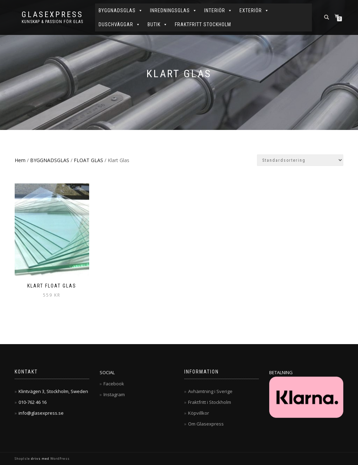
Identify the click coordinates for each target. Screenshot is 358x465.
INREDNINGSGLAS (173, 10)
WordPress (59, 458)
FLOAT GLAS (88, 160)
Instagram (114, 394)
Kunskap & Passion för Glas (52, 21)
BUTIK (158, 24)
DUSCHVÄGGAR (120, 24)
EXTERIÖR (254, 10)
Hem (20, 160)
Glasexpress (52, 14)
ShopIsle (23, 458)
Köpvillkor (198, 413)
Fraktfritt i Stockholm (209, 402)
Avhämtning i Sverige (210, 391)
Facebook (113, 383)
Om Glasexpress (206, 424)
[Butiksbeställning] (300, 160)
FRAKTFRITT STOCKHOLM (203, 24)
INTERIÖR (218, 10)
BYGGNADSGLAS (121, 10)
